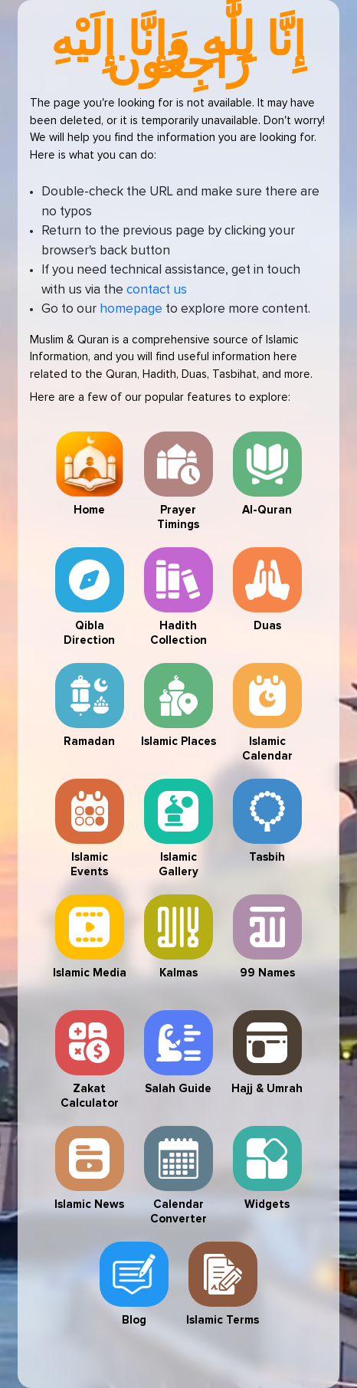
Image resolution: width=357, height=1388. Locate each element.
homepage (131, 309)
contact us (156, 290)
